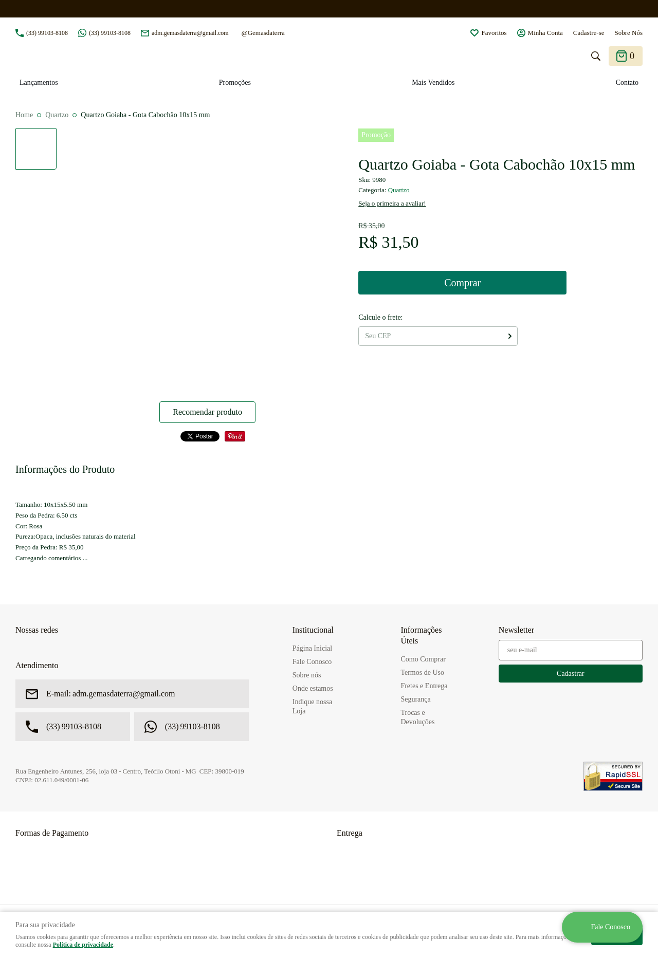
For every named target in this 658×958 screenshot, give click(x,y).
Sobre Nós (628, 32)
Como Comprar (423, 659)
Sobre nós (307, 675)
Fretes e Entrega (423, 686)
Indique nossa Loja (312, 706)
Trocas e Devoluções (417, 717)
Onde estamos (313, 688)
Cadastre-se (589, 32)
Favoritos (493, 32)
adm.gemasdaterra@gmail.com (190, 32)
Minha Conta (545, 32)
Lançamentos (39, 82)
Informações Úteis (421, 635)
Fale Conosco (312, 662)
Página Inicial (312, 648)
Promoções (235, 82)
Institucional (313, 629)
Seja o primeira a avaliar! (392, 203)
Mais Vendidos (433, 82)
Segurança (415, 699)
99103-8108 (47, 32)
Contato (627, 82)
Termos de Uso (422, 672)
